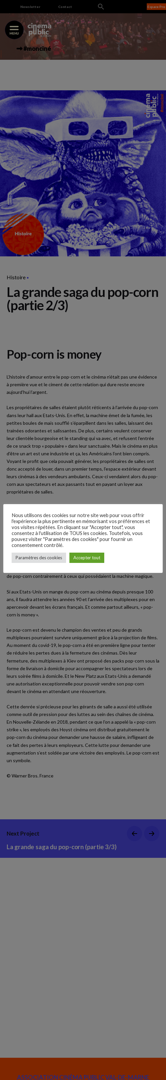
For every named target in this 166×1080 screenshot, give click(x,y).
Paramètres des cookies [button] (39, 557)
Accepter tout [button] (86, 557)
